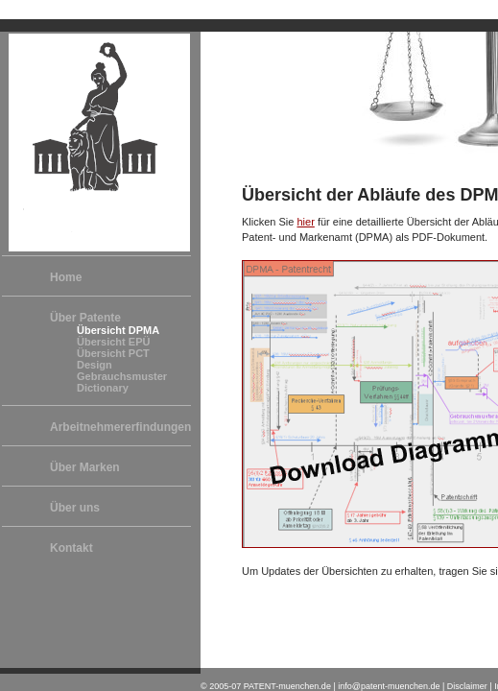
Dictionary (103, 387)
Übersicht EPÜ (113, 341)
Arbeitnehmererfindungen (120, 427)
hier (305, 221)
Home (66, 277)
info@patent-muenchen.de (388, 686)
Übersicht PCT (113, 353)
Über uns (75, 507)
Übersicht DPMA (118, 330)
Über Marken (85, 467)
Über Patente (85, 317)
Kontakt (71, 548)
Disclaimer (467, 686)
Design (94, 364)
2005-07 (225, 686)
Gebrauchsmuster (122, 376)
